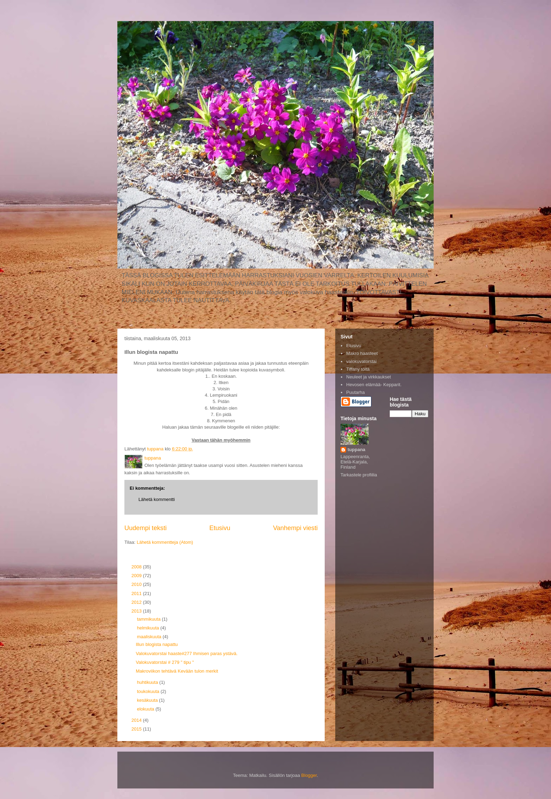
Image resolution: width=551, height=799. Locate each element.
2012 (137, 602)
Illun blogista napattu (156, 644)
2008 (137, 566)
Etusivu (220, 527)
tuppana (356, 449)
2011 (137, 593)
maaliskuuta (150, 636)
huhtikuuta (148, 682)
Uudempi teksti (145, 527)
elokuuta (146, 709)
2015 (137, 729)
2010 (137, 584)
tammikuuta (149, 619)
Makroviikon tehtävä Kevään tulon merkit (177, 671)
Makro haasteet (362, 353)
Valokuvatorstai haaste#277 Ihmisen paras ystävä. (187, 653)
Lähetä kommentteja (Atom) (165, 542)
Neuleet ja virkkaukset (368, 376)
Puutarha (355, 392)
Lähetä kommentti (156, 499)
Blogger (309, 775)
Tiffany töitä (357, 369)
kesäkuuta (148, 700)
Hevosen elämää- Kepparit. (374, 384)
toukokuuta (149, 691)
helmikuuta (148, 627)
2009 (137, 575)
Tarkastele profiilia (359, 474)
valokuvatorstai (361, 361)
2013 (137, 611)
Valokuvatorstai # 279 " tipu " (165, 662)
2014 (137, 720)
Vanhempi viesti (295, 527)
